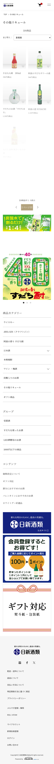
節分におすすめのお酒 (13, 488)
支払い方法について (15, 684)
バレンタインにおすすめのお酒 (18, 495)
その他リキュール (16, 14)
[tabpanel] (27, 276)
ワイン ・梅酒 (10, 368)
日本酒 (7, 350)
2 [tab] (27, 302)
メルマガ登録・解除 (15, 708)
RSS (9, 714)
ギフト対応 (8, 481)
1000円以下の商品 (12, 449)
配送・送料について (15, 671)
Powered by (27, 758)
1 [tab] (23, 302)
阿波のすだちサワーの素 (39, 73)
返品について (12, 678)
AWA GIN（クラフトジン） (17, 331)
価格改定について (11, 473)
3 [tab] (30, 302)
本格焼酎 (8, 359)
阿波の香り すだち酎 (14, 341)
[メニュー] (49, 5)
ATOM (14, 714)
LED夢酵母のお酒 (12, 439)
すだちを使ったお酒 (13, 430)
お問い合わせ (12, 744)
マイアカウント (13, 724)
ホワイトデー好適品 (12, 502)
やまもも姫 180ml (12, 73)
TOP (5, 14)
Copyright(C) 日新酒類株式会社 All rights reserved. (27, 755)
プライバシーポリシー (16, 698)
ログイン (11, 738)
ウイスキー (9, 322)
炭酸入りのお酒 (11, 377)
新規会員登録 (12, 731)
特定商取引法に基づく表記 (18, 691)
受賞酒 (7, 420)
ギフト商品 (9, 397)
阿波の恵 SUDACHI (37, 109)
